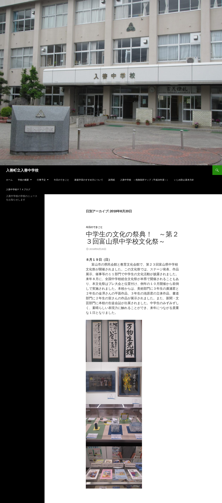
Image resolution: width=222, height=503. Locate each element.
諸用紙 (111, 179)
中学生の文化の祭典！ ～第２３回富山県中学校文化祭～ (132, 237)
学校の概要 (23, 179)
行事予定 (41, 179)
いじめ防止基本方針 (184, 179)
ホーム (9, 179)
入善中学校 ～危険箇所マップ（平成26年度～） (144, 179)
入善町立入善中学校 (22, 170)
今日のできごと (61, 179)
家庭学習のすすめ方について (88, 179)
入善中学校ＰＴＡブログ (18, 189)
